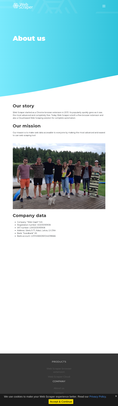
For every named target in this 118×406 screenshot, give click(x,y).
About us (59, 388)
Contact (59, 393)
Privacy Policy (97, 396)
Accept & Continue (61, 401)
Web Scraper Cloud (59, 376)
